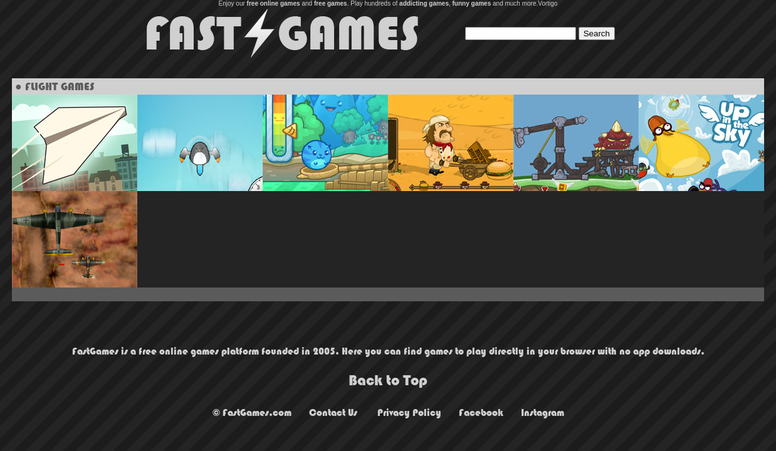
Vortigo (547, 3)
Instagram (542, 412)
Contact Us (333, 412)
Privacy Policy (409, 412)
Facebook (481, 412)
